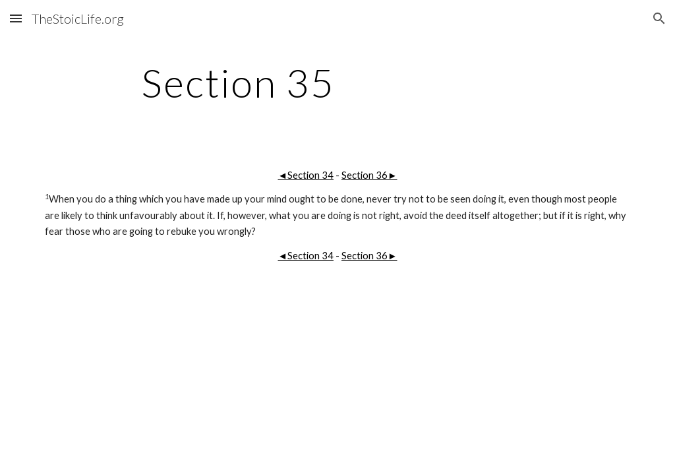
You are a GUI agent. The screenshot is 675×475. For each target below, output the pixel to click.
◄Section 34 (306, 175)
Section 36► (369, 175)
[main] (238, 82)
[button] (16, 18)
